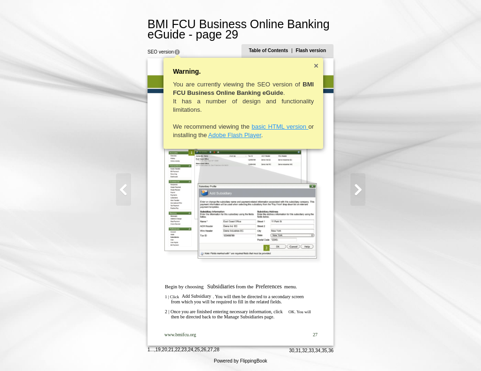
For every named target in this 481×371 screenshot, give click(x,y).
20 (164, 349)
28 (216, 349)
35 (324, 350)
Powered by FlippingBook (240, 360)
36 (331, 350)
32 (304, 350)
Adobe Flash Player (234, 135)
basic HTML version (280, 126)
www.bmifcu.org (180, 334)
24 (190, 349)
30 (291, 350)
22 (177, 349)
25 (197, 349)
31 (298, 350)
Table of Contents (268, 50)
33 (311, 350)
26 (203, 349)
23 (183, 349)
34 (317, 350)
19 (158, 349)
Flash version (311, 50)
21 (171, 349)
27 (210, 349)
